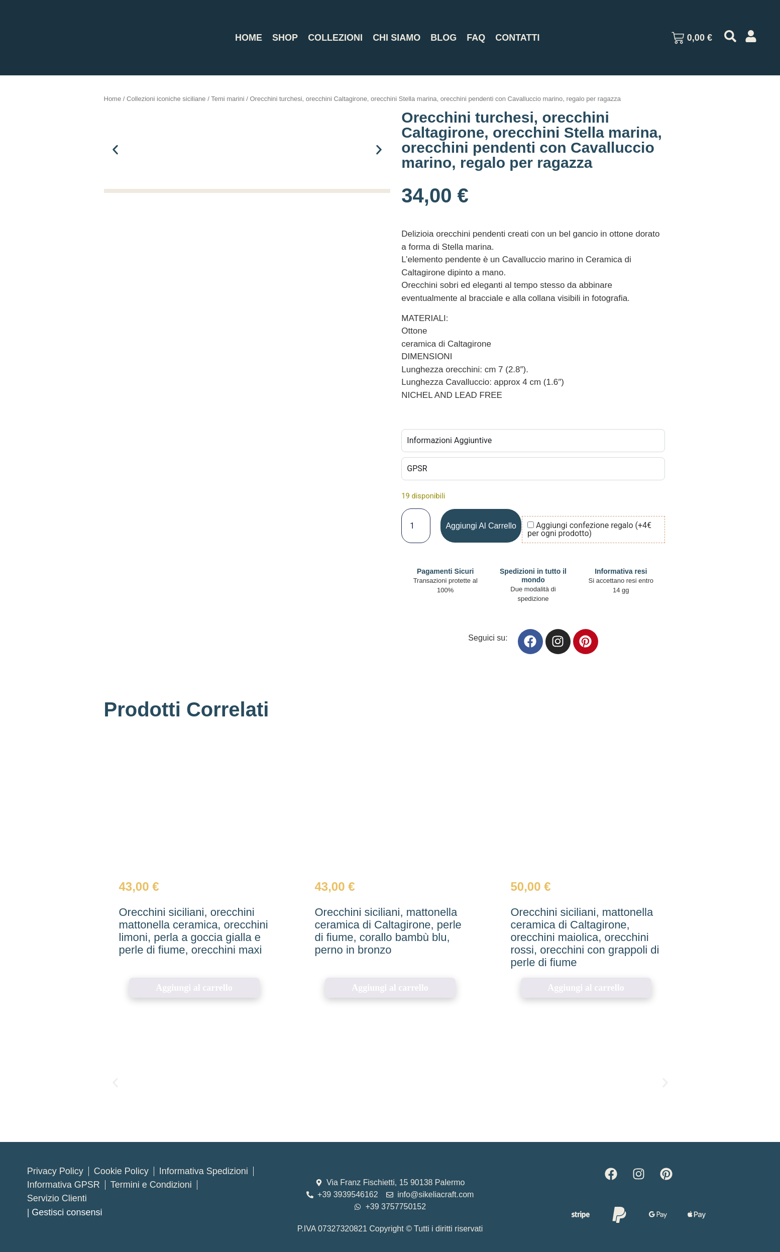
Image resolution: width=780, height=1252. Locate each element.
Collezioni (335, 38)
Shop (285, 38)
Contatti (517, 38)
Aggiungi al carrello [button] (194, 988)
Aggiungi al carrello (480, 525)
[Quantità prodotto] (415, 525)
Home (248, 38)
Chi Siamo (396, 38)
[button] (115, 149)
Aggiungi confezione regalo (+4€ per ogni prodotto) (589, 529)
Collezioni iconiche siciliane (166, 98)
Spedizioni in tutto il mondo (533, 575)
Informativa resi (621, 571)
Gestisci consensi (67, 1212)
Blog (443, 38)
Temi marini (227, 98)
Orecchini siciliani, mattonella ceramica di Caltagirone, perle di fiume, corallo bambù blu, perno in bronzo (388, 931)
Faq (476, 38)
